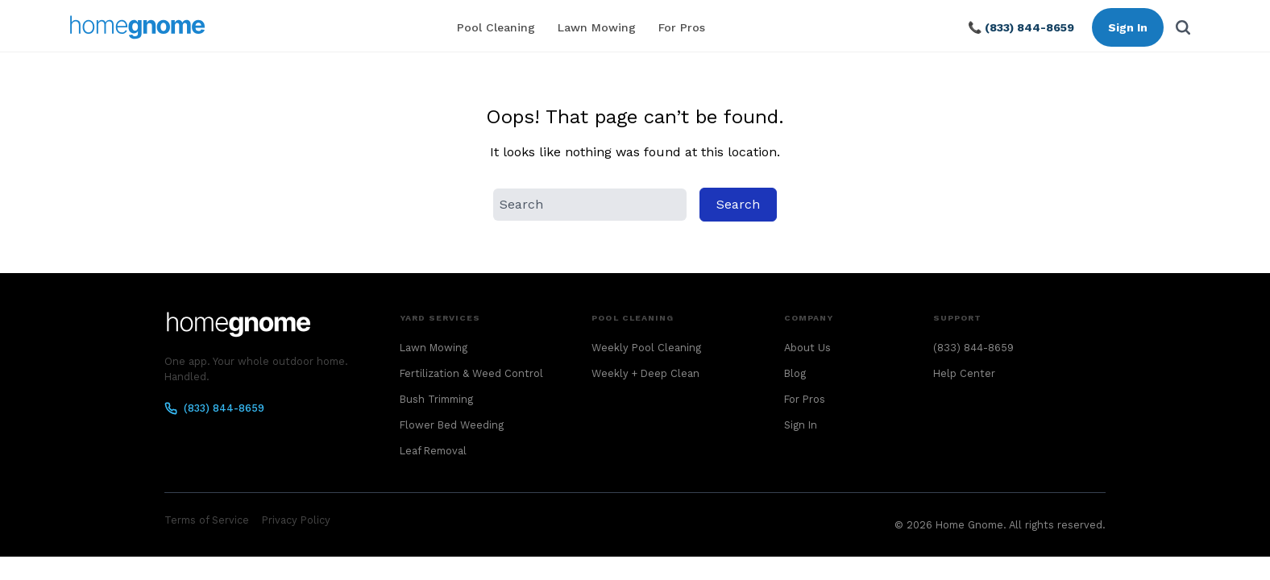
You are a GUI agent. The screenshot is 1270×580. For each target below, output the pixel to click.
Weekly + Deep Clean (645, 373)
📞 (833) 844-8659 (1021, 27)
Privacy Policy (296, 520)
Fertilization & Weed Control (471, 373)
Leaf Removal (433, 451)
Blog (795, 373)
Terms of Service (206, 520)
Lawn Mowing (597, 27)
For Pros (681, 27)
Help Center (964, 373)
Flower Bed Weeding (452, 425)
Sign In (1128, 27)
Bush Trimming (436, 399)
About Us (807, 348)
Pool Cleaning (496, 27)
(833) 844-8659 (214, 408)
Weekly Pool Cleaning (646, 348)
